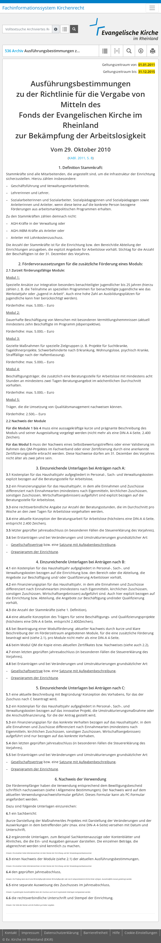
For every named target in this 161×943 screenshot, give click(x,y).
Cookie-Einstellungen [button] (141, 932)
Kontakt (11, 932)
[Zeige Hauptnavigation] (152, 8)
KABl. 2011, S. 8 (81, 158)
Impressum (30, 932)
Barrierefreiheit (96, 932)
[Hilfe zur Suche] (55, 29)
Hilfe (116, 932)
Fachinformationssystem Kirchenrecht (43, 8)
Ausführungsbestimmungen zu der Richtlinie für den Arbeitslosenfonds (77, 50)
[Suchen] (74, 29)
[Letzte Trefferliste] (64, 29)
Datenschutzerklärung (61, 932)
